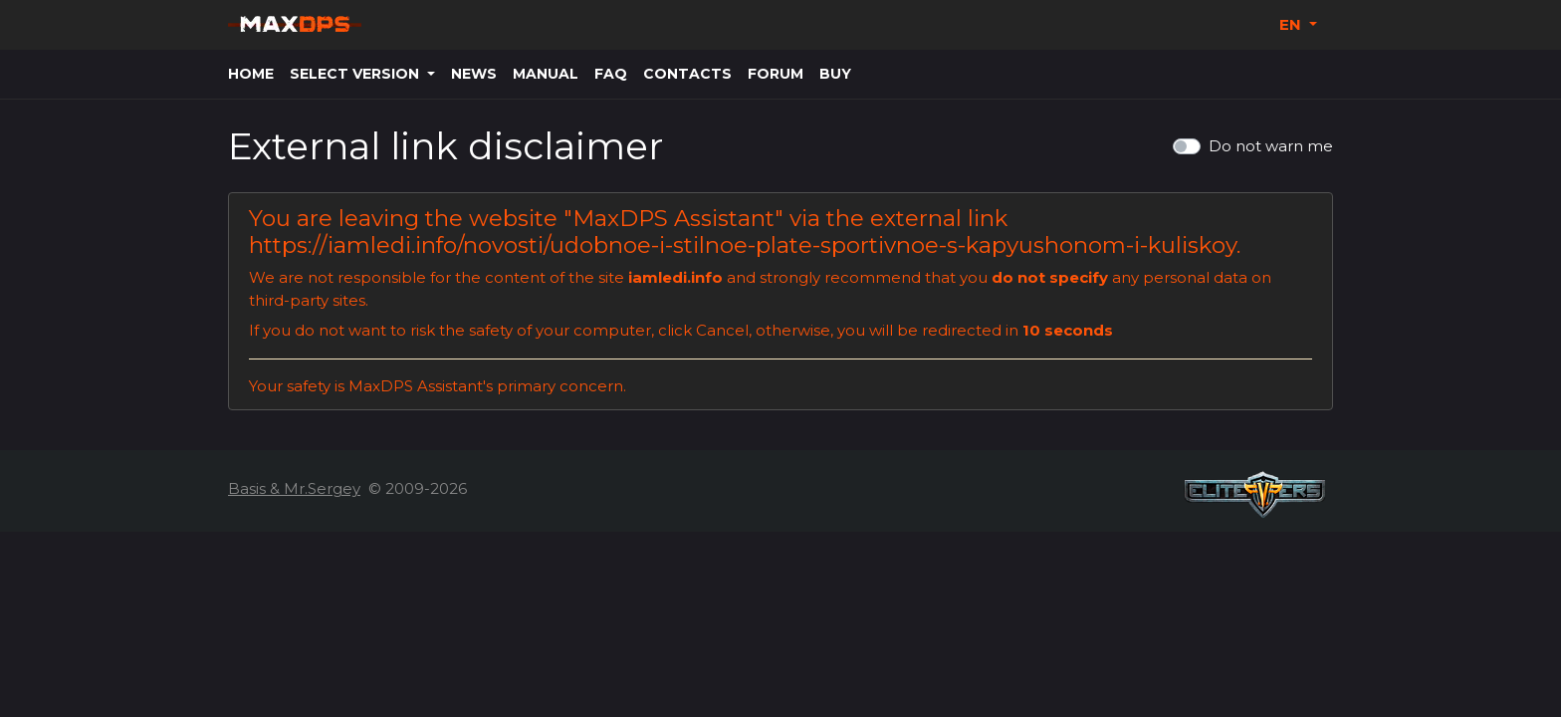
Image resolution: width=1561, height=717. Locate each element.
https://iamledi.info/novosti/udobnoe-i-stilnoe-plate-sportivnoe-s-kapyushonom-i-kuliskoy (742, 245)
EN (1292, 24)
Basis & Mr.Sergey (294, 488)
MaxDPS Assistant (673, 218)
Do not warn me (1271, 145)
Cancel (722, 330)
